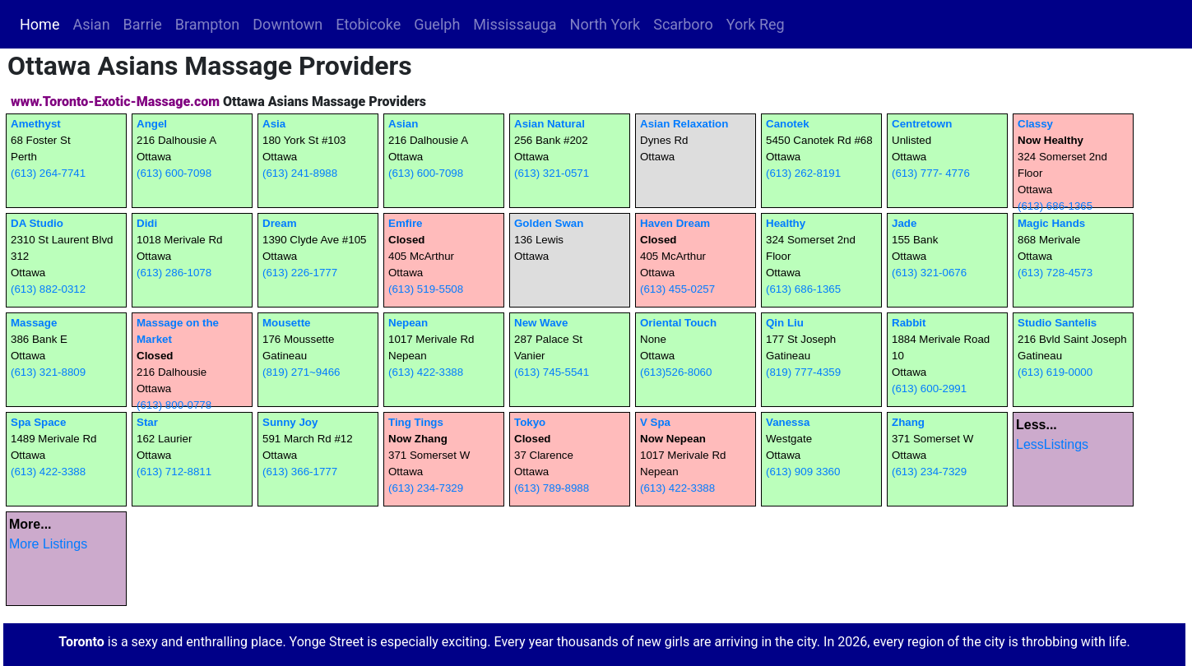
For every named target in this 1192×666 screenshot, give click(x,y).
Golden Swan (548, 223)
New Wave (541, 323)
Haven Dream (675, 223)
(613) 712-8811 (174, 471)
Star (147, 422)
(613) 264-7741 (48, 173)
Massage (34, 323)
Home (43, 23)
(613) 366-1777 (299, 471)
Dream (279, 223)
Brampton (207, 24)
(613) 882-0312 (48, 289)
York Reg (755, 24)
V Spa (655, 422)
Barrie (142, 24)
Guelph (437, 24)
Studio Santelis (1057, 323)
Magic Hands (1051, 223)
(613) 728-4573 (1055, 272)
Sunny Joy (290, 422)
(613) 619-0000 (1055, 372)
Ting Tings (415, 422)
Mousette (286, 323)
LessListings (1052, 444)
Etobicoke (368, 24)
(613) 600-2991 (929, 388)
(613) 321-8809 (48, 372)
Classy (1035, 124)
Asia (273, 124)
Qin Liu (785, 323)
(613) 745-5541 (551, 372)
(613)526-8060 (676, 372)
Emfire (405, 223)
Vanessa (787, 422)
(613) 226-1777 (299, 272)
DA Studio (37, 223)
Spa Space (38, 422)
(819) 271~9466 (301, 372)
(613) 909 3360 (803, 471)
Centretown (922, 124)
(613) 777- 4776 (931, 173)
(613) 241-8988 (299, 173)
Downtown (287, 24)
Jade (904, 223)
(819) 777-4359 (803, 372)
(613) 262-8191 (803, 173)
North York (605, 24)
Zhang (908, 422)
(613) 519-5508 (425, 289)
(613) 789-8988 (551, 488)
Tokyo (529, 422)
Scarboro (683, 24)
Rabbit (908, 323)
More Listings (48, 544)
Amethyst (36, 124)
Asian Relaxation (684, 124)
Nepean (408, 323)
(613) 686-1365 (1055, 206)
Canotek (787, 124)
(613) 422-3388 (425, 372)
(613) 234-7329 (425, 488)
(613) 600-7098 (174, 173)
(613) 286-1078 (174, 272)
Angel (152, 124)
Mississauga (514, 24)
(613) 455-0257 (677, 289)
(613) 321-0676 (929, 272)
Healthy (785, 223)
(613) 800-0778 (174, 405)
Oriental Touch (678, 323)
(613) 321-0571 (551, 173)
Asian (90, 24)
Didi (147, 223)
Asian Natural (549, 124)
